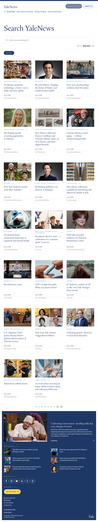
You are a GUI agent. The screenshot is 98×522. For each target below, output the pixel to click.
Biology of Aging (40, 12)
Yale (91, 517)
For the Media (8, 503)
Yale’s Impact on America (24, 12)
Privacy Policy (8, 512)
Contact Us (7, 505)
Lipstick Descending (54, 12)
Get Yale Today (12, 492)
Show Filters (9, 53)
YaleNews (10, 7)
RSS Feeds (7, 500)
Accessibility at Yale (9, 509)
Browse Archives (9, 498)
